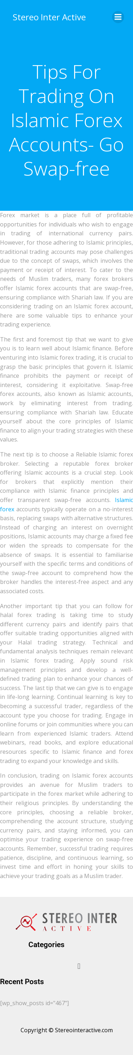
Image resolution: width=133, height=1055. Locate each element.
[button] (78, 966)
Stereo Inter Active (49, 17)
